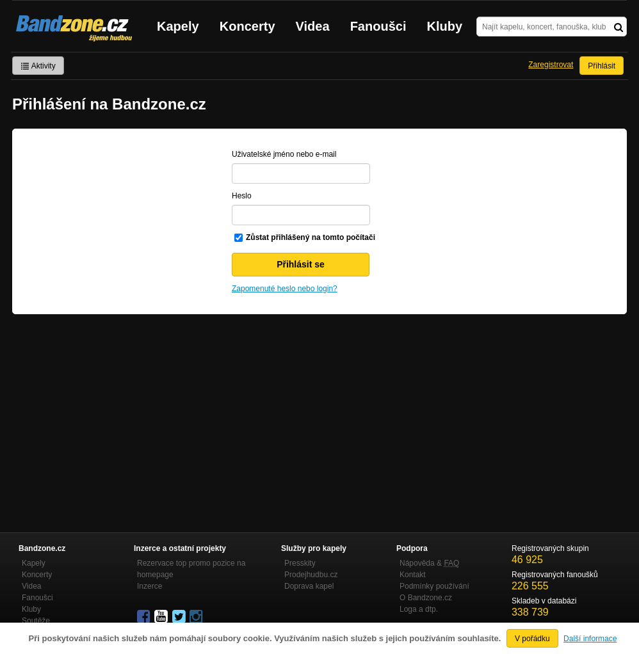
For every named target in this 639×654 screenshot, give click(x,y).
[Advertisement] (319, 410)
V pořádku (532, 638)
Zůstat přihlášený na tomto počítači (310, 237)
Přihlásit (601, 65)
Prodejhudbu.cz (310, 574)
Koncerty (247, 26)
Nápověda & (429, 563)
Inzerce (149, 586)
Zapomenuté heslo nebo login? (284, 288)
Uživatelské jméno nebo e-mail (284, 154)
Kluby (445, 26)
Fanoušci (378, 26)
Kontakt (413, 574)
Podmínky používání (434, 586)
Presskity (300, 563)
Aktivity (38, 65)
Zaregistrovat (550, 64)
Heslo (242, 195)
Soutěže (36, 620)
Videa (313, 26)
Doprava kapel (309, 586)
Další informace (590, 638)
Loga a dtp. (419, 609)
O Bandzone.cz (426, 597)
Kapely (178, 26)
